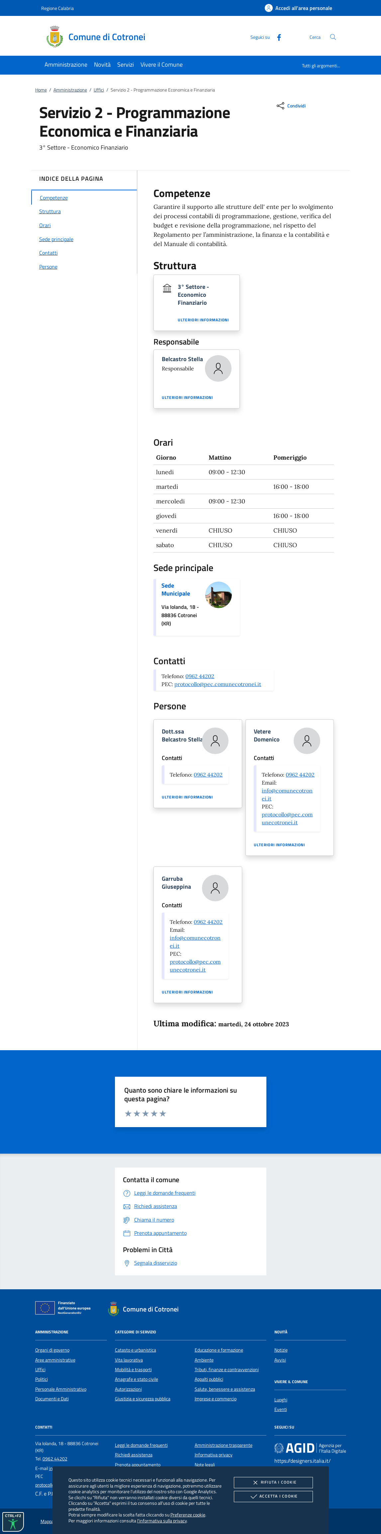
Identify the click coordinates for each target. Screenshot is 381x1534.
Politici (41, 1379)
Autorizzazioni (128, 1389)
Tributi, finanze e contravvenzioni (227, 1369)
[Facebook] (276, 36)
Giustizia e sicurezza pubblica (142, 1398)
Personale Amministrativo (60, 1389)
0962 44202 (199, 676)
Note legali (205, 1464)
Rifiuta (273, 1482)
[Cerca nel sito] (333, 37)
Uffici (99, 90)
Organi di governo (52, 1350)
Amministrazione (70, 90)
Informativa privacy (214, 1454)
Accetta (273, 1496)
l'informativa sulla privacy (162, 1520)
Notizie (281, 1350)
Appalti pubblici (209, 1379)
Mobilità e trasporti (133, 1369)
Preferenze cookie (187, 1514)
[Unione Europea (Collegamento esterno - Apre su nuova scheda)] (64, 1309)
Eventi (280, 1409)
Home (41, 90)
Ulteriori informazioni (203, 320)
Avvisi (280, 1360)
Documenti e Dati (52, 1398)
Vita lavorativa (129, 1360)
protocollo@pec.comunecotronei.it (217, 684)
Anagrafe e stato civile (136, 1379)
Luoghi (280, 1399)
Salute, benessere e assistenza (225, 1389)
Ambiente (204, 1360)
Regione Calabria (57, 8)
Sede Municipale (175, 589)
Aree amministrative (55, 1360)
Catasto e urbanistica (135, 1350)
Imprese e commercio (216, 1398)
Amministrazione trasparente (223, 1445)
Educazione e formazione (219, 1350)
